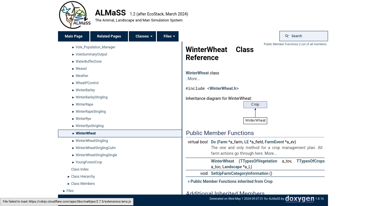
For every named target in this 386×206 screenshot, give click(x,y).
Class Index (80, 169)
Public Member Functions (281, 44)
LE (246, 141)
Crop (268, 181)
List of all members (314, 44)
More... (194, 78)
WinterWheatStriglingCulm (96, 148)
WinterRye (83, 119)
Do (213, 141)
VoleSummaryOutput (91, 54)
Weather (82, 76)
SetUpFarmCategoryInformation (239, 173)
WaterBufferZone (89, 62)
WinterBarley (85, 90)
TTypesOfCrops (311, 161)
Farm (222, 141)
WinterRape (84, 104)
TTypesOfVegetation (258, 161)
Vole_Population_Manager (95, 47)
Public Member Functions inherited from (230, 181)
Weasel (81, 69)
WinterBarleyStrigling (91, 97)
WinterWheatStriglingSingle (96, 155)
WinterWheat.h (223, 88)
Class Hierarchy (83, 177)
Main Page (74, 36)
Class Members (83, 184)
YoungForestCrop (89, 162)
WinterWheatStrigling (92, 141)
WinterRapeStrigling (91, 112)
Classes (144, 36)
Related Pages (109, 36)
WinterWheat (86, 133)
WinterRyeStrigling (90, 126)
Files (169, 36)
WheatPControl (87, 83)
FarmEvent (274, 141)
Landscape (232, 166)
